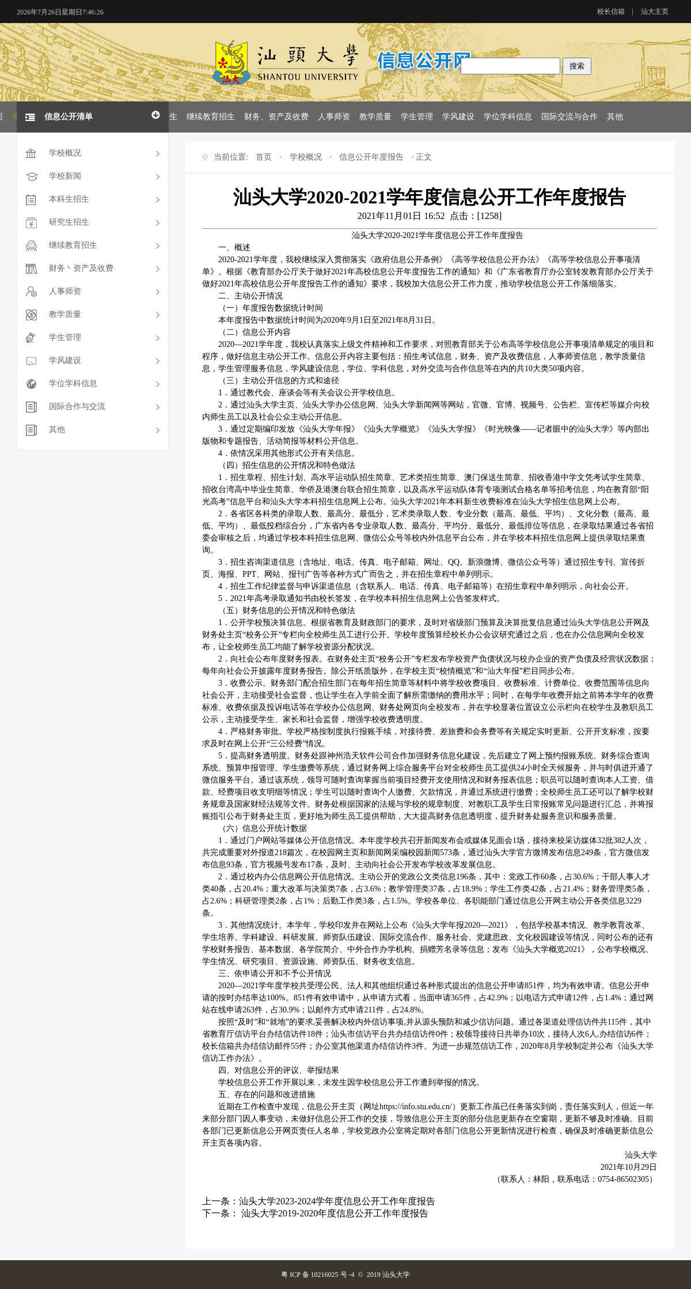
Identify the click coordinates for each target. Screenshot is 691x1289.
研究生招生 (69, 222)
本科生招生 (69, 199)
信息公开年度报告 (371, 157)
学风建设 (458, 116)
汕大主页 (655, 11)
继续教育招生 (211, 116)
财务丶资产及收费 (81, 268)
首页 (264, 157)
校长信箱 (611, 11)
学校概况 (65, 153)
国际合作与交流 (77, 406)
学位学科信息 (508, 116)
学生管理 (417, 116)
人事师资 (334, 116)
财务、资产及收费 (276, 116)
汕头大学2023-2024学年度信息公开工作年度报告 (337, 1201)
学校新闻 (65, 176)
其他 (615, 116)
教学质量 (375, 116)
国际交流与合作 (569, 116)
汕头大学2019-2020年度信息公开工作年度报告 (333, 1213)
